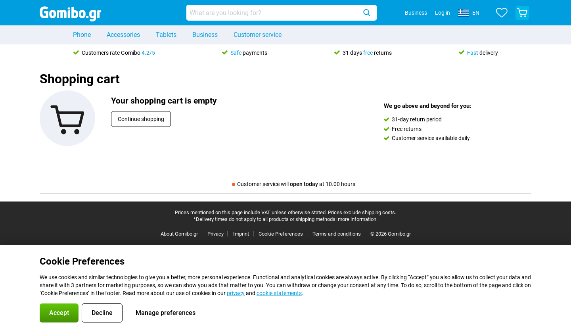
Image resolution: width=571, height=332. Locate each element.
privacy (236, 293)
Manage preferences (165, 313)
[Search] (367, 13)
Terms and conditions (336, 234)
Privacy (215, 234)
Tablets (166, 34)
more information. (357, 219)
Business (205, 34)
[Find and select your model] (281, 13)
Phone (82, 34)
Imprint (241, 234)
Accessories (123, 34)
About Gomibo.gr (179, 234)
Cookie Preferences (281, 234)
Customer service (258, 34)
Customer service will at (293, 184)
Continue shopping (141, 119)
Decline (102, 313)
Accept (59, 313)
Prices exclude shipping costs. (362, 212)
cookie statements (279, 293)
